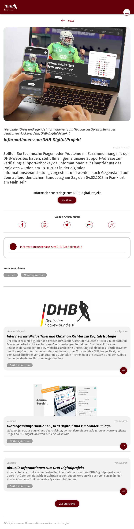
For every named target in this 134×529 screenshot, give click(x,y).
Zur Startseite (67, 503)
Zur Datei (67, 200)
